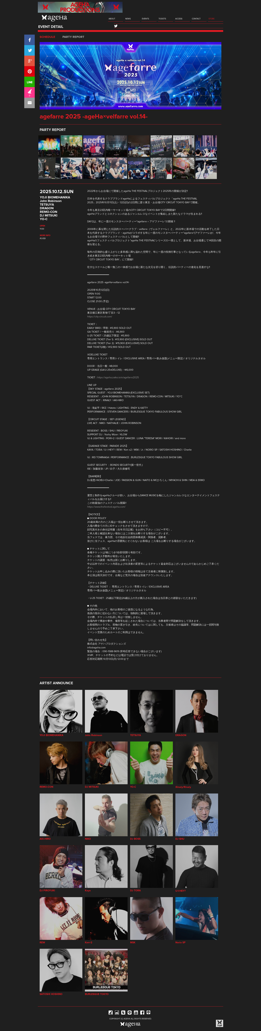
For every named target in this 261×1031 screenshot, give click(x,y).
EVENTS (145, 19)
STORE (211, 19)
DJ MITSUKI (48, 215)
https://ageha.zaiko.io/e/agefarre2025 (118, 377)
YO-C (43, 219)
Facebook (142, 1013)
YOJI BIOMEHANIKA (55, 197)
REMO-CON (48, 212)
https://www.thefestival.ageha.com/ (106, 507)
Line (130, 1013)
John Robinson (51, 201)
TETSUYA (47, 204)
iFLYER (43, 238)
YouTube (136, 1013)
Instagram (117, 1013)
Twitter (123, 1013)
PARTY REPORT (73, 37)
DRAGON (47, 208)
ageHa (54, 18)
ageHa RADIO (149, 1013)
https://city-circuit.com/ (99, 316)
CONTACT (196, 19)
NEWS (128, 19)
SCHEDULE (47, 37)
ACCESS (178, 19)
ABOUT (112, 19)
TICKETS (162, 19)
